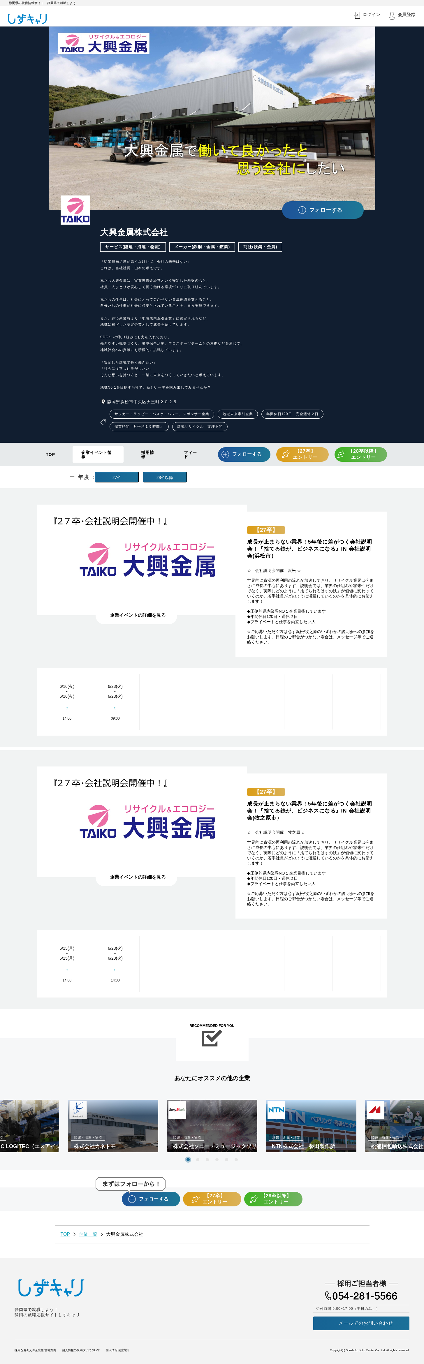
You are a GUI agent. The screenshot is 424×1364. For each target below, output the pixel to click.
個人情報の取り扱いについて (81, 1350)
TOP (50, 454)
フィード (190, 454)
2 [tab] (197, 1159)
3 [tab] (207, 1159)
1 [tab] (188, 1159)
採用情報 (147, 454)
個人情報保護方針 (117, 1350)
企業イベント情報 (96, 454)
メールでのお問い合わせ (366, 1323)
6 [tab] (236, 1159)
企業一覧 (88, 1234)
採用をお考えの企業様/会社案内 (35, 1350)
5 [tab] (226, 1159)
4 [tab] (217, 1159)
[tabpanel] (212, 1126)
